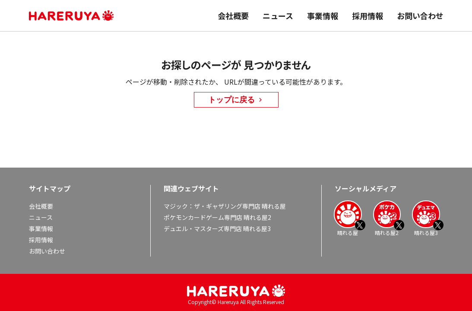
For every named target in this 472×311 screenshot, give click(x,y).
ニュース (278, 15)
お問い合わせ (420, 15)
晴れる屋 (348, 217)
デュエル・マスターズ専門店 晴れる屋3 (217, 228)
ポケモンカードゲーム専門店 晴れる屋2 (217, 217)
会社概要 (233, 15)
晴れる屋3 (426, 217)
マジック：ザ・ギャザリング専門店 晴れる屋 (225, 206)
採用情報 (367, 15)
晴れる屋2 (387, 217)
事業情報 (322, 15)
